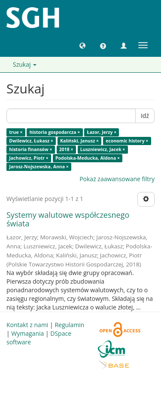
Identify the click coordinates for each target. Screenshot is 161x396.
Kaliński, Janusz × (79, 141)
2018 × (66, 149)
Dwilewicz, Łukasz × (31, 141)
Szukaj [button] (24, 64)
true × (15, 132)
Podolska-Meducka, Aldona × (87, 158)
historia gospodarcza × (55, 132)
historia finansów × (30, 149)
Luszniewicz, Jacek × (102, 149)
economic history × (127, 141)
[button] (82, 45)
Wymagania (27, 333)
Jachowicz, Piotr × (28, 158)
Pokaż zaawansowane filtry (117, 179)
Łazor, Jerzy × (102, 132)
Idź (145, 115)
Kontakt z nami (27, 325)
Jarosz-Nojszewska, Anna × (39, 167)
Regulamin (69, 325)
